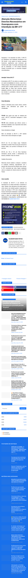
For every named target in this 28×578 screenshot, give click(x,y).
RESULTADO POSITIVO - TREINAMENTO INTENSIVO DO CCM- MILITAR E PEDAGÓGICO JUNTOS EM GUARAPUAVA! (18, 537)
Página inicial (4, 16)
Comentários (6, 434)
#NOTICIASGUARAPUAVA (7, 229)
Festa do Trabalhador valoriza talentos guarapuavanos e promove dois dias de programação (18, 468)
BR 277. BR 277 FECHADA (19, 229)
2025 (14, 422)
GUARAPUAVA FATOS (14, 199)
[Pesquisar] (11, 408)
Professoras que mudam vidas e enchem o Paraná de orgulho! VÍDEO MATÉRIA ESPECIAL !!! (18, 374)
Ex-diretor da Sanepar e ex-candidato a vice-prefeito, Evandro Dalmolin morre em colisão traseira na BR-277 (18, 528)
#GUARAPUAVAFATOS (14, 16)
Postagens (6, 432)
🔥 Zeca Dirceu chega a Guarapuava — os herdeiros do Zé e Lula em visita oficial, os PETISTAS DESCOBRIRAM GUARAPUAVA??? (18, 395)
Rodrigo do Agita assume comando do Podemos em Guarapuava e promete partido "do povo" (18, 558)
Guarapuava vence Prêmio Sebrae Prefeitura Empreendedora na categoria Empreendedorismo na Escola (18, 509)
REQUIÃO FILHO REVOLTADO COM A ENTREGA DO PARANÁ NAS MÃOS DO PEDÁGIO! (18, 358)
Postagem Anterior (6, 278)
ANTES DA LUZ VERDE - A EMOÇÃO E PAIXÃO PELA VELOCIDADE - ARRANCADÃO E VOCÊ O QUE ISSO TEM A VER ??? (18, 449)
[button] (2, 2)
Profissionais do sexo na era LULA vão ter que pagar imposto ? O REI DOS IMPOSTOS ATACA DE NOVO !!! (18, 338)
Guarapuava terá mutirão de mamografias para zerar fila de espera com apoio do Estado (18, 459)
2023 (14, 417)
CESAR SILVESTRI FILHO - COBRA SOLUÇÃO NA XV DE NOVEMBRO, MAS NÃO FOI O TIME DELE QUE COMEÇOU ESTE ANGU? (18, 349)
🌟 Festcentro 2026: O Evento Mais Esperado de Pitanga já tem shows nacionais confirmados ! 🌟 (18, 519)
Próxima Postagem (21, 278)
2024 (14, 419)
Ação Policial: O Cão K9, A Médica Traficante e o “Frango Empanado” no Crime (18, 366)
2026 (14, 425)
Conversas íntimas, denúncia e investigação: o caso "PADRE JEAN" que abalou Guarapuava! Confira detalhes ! (18, 328)
